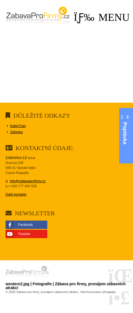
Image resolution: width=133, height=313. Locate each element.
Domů (37, 16)
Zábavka (16, 132)
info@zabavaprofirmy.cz (28, 181)
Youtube (24, 234)
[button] (102, 17)
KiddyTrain (18, 126)
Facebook (25, 225)
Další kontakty (16, 194)
